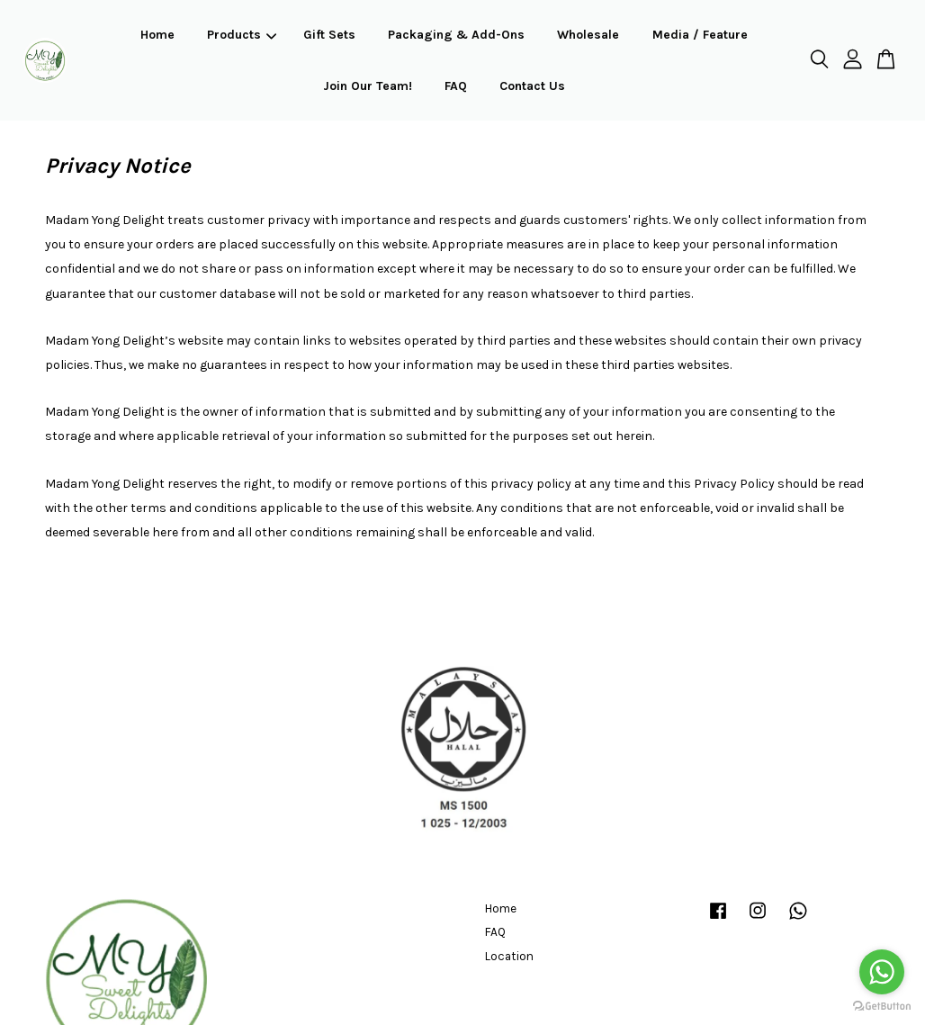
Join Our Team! (367, 86)
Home (157, 34)
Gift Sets (329, 34)
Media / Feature (700, 34)
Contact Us (532, 86)
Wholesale (588, 34)
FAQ (456, 86)
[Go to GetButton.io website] (882, 1006)
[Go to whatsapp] (881, 971)
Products (241, 34)
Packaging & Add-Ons (456, 34)
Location (509, 956)
